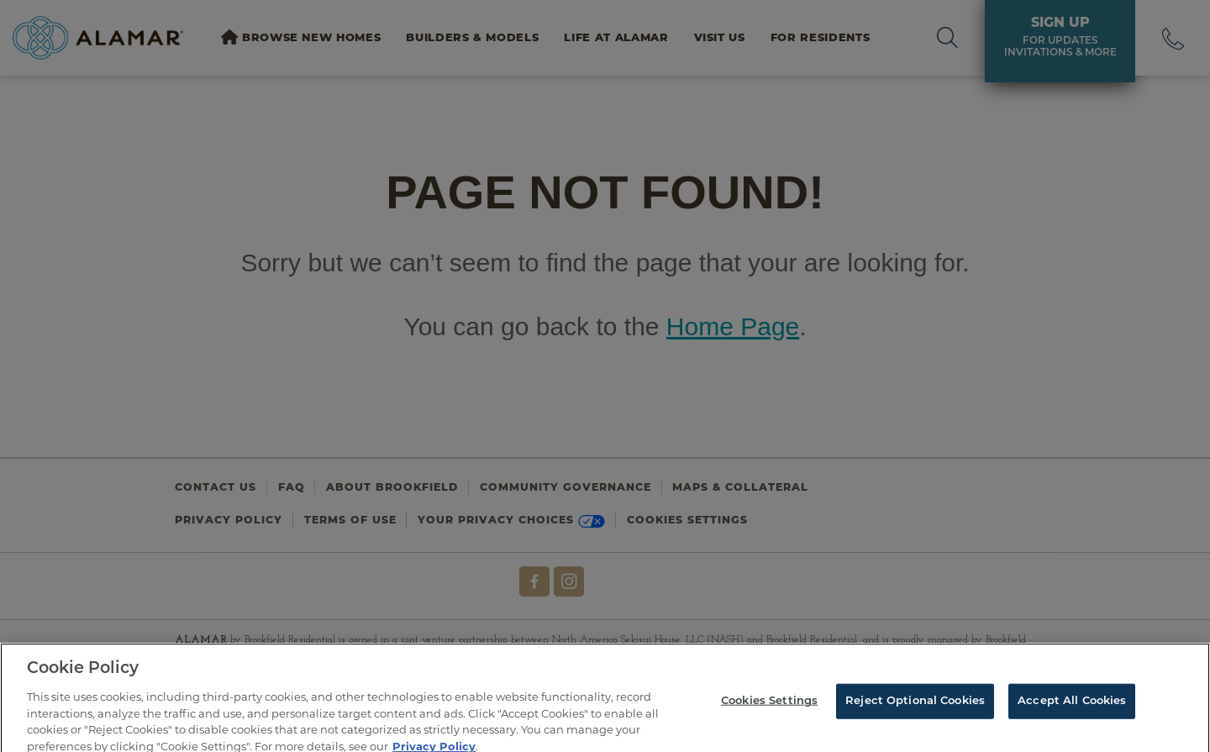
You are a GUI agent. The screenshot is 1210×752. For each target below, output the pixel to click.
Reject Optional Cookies (915, 711)
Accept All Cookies (1072, 711)
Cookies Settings (769, 711)
